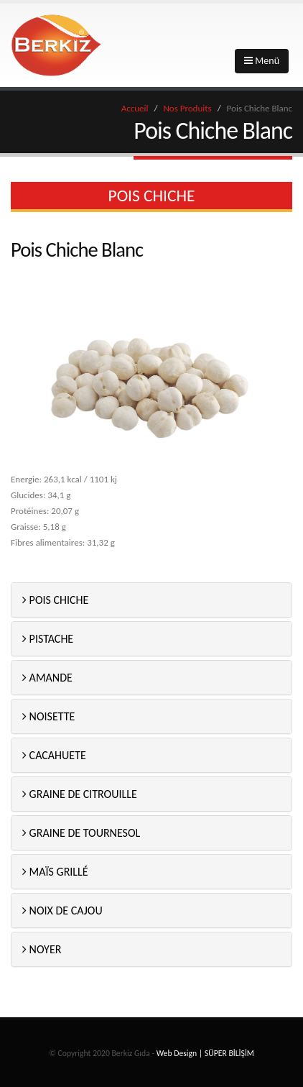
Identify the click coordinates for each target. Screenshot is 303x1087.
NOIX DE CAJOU (62, 910)
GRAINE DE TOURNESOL (81, 833)
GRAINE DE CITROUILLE (79, 794)
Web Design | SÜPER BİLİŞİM (205, 1053)
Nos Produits (187, 108)
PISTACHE (47, 639)
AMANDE (47, 677)
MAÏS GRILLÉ (55, 872)
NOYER (41, 949)
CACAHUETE (54, 755)
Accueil (135, 108)
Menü (261, 61)
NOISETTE (48, 716)
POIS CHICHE (55, 600)
